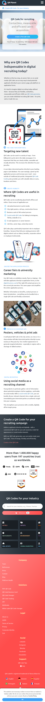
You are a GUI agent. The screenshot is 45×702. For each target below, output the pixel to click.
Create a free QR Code (11, 442)
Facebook (22, 651)
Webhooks (5, 605)
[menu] (42, 2)
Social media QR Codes (14, 215)
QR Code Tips (22, 663)
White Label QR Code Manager (12, 608)
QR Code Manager (8, 595)
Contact (4, 574)
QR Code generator (33, 94)
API (3, 602)
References (6, 567)
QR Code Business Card (10, 592)
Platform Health (7, 580)
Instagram (22, 645)
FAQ (22, 666)
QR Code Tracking (8, 598)
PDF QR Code (6, 589)
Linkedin (22, 642)
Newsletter (22, 655)
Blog (3, 577)
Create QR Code (10, 8)
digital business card (10, 283)
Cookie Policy (32, 696)
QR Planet (9, 3)
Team (4, 564)
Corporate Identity (8, 630)
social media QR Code (26, 393)
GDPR (4, 620)
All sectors (22, 513)
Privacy (4, 626)
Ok (22, 699)
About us (5, 617)
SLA (3, 633)
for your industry (23, 8)
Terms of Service (7, 623)
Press (4, 570)
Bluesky (22, 648)
